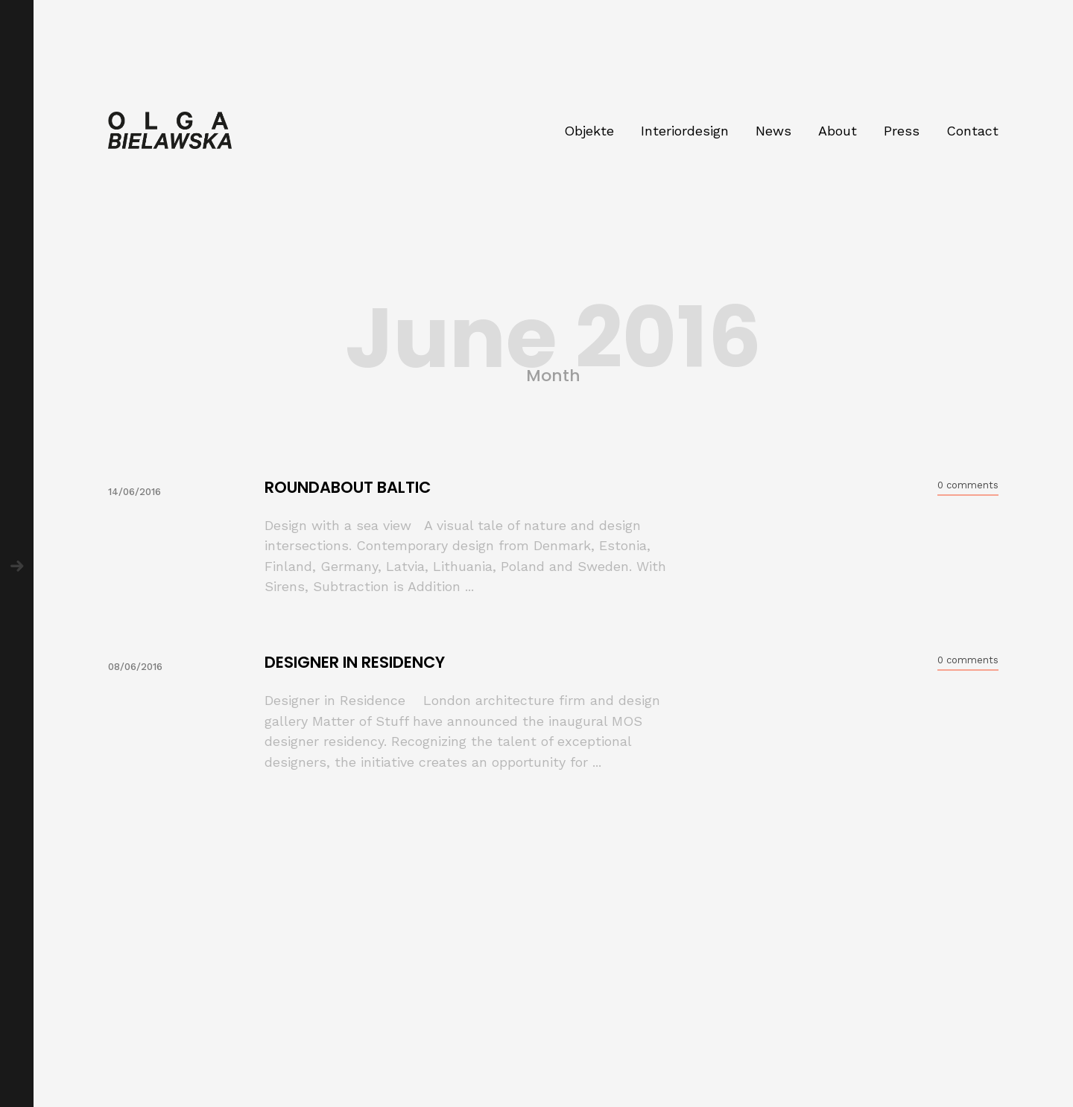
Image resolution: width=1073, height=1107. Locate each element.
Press (902, 130)
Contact (972, 130)
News (773, 130)
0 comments (967, 485)
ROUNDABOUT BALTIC (348, 487)
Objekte (589, 130)
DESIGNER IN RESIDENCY (355, 662)
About (837, 130)
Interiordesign (685, 130)
